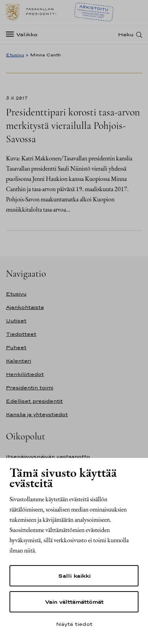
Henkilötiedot (25, 374)
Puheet (16, 347)
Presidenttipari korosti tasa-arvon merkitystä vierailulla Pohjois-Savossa (73, 125)
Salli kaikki (74, 575)
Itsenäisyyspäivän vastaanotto (48, 456)
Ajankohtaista (25, 307)
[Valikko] (24, 34)
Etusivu (15, 55)
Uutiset (16, 320)
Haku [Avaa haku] (126, 34)
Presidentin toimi (29, 387)
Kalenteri (18, 360)
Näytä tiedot (74, 623)
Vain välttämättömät (74, 601)
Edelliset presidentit (34, 401)
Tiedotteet (21, 334)
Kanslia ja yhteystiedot (37, 414)
